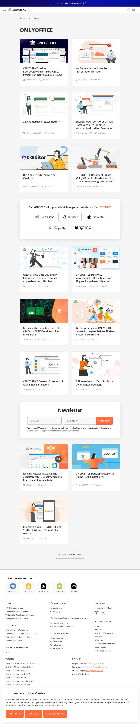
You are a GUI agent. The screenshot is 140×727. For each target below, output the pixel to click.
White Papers (99, 640)
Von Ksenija (46, 80)
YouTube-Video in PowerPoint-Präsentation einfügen (93, 70)
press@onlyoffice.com (94, 670)
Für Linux (73, 216)
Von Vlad (96, 80)
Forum (97, 626)
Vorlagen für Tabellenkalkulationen (19, 615)
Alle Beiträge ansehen (70, 554)
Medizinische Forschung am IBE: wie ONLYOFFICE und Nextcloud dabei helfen (41, 331)
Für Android (59, 591)
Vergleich (10, 659)
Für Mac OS (98, 216)
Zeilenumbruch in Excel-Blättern (41, 121)
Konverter (10, 625)
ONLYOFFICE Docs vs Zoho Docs (18, 670)
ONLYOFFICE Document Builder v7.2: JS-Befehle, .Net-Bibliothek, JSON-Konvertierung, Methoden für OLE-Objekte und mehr (96, 178)
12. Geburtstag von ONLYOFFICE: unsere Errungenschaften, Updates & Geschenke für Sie (96, 331)
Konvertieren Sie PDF (14, 640)
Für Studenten (56, 608)
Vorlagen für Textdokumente (17, 611)
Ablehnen (15, 714)
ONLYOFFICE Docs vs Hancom (17, 685)
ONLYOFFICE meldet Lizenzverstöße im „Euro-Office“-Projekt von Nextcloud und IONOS (42, 71)
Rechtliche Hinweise (102, 651)
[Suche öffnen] (127, 9)
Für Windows (47, 216)
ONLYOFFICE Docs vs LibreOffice (18, 674)
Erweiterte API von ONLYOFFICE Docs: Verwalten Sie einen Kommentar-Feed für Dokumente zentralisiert (95, 125)
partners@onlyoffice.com (96, 667)
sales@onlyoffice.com (95, 663)
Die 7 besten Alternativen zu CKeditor (39, 176)
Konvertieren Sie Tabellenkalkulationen (21, 633)
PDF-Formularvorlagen (14, 608)
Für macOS (43, 591)
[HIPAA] (96, 613)
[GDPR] (103, 613)
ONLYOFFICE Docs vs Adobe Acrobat (20, 681)
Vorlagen (10, 603)
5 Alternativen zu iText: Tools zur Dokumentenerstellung (94, 383)
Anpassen (33, 714)
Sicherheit (99, 603)
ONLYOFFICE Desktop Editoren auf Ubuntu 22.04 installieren (95, 475)
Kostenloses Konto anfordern (62, 626)
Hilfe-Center (99, 629)
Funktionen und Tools (59, 623)
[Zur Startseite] (17, 9)
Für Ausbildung (58, 603)
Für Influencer (55, 645)
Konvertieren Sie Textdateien (17, 630)
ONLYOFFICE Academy (103, 633)
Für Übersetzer (56, 641)
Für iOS (74, 591)
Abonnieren (104, 421)
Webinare (98, 636)
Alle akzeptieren (55, 714)
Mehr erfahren (56, 705)
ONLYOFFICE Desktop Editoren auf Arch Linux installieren (43, 383)
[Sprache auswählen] (134, 9)
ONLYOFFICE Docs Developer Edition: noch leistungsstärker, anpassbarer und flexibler (40, 278)
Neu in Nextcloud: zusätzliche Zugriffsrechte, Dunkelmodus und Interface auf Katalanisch (42, 477)
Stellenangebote (56, 648)
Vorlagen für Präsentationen (16, 618)
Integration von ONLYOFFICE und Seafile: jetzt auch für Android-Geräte (42, 530)
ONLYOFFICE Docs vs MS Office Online (21, 663)
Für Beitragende (56, 638)
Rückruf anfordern (80, 674)
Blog (22, 18)
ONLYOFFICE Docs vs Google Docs (19, 667)
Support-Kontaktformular (104, 643)
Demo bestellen (100, 647)
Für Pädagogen (56, 611)
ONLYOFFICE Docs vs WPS (16, 677)
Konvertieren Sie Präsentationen (18, 637)
